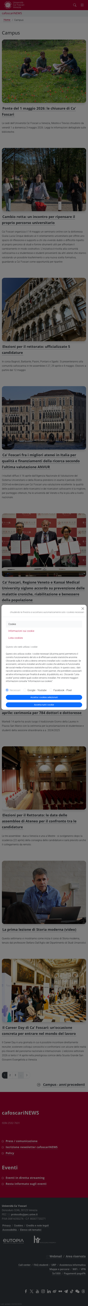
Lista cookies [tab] (15, 637)
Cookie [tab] (12, 624)
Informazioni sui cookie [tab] (21, 630)
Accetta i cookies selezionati (44, 697)
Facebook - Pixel (62, 690)
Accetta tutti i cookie (44, 704)
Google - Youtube (37, 690)
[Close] (82, 608)
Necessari (15, 690)
